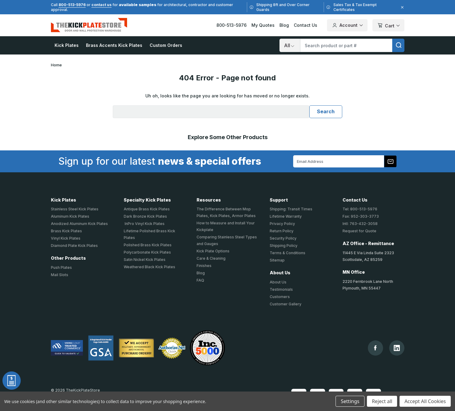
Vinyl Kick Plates (65, 238)
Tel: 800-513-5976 (360, 209)
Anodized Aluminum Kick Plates (79, 223)
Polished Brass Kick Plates (148, 245)
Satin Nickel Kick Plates (144, 259)
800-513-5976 (72, 4)
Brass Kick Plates (66, 231)
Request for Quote (359, 231)
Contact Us (305, 25)
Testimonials (281, 289)
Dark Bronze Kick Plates (145, 216)
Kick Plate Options (213, 251)
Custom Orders (166, 45)
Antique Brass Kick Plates (147, 209)
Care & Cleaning (211, 258)
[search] (398, 45)
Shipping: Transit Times (291, 209)
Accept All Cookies (425, 401)
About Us (278, 282)
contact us (101, 4)
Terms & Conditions (287, 253)
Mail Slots (59, 274)
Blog (284, 25)
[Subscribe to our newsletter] (390, 161)
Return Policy (281, 231)
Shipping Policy (283, 245)
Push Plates (61, 267)
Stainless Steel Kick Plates (74, 209)
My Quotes (263, 25)
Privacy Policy (282, 223)
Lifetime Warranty (286, 216)
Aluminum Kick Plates (70, 216)
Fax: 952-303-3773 (361, 216)
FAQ (200, 280)
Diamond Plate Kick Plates (74, 245)
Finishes (204, 265)
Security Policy (283, 238)
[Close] (401, 7)
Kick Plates (67, 45)
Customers (280, 296)
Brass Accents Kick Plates (114, 45)
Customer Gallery (285, 304)
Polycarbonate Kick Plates (147, 252)
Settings (350, 401)
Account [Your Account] (347, 25)
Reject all (382, 401)
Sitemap (277, 260)
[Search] (289, 45)
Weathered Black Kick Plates (149, 267)
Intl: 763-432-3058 (360, 223)
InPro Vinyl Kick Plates (144, 223)
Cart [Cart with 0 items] (388, 25)
